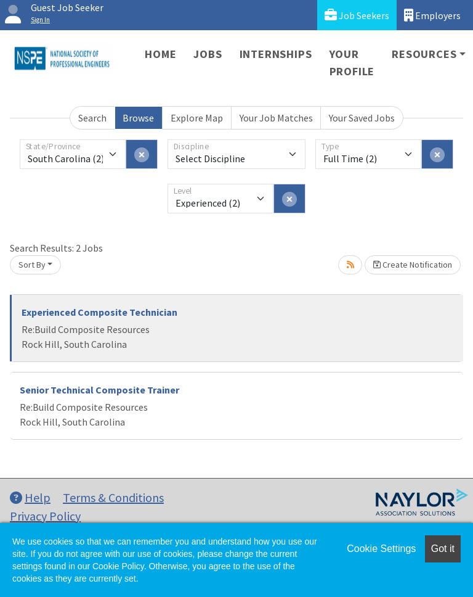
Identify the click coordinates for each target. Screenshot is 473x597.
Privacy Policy (45, 516)
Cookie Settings (381, 548)
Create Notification (412, 264)
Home (160, 54)
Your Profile (352, 62)
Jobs (207, 54)
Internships (276, 54)
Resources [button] (424, 54)
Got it (443, 548)
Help (30, 497)
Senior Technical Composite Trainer (99, 390)
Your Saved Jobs (362, 118)
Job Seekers (357, 15)
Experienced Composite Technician (99, 312)
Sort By (32, 264)
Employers (432, 15)
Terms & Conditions (113, 497)
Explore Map (197, 118)
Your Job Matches (276, 118)
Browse (138, 118)
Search (92, 118)
